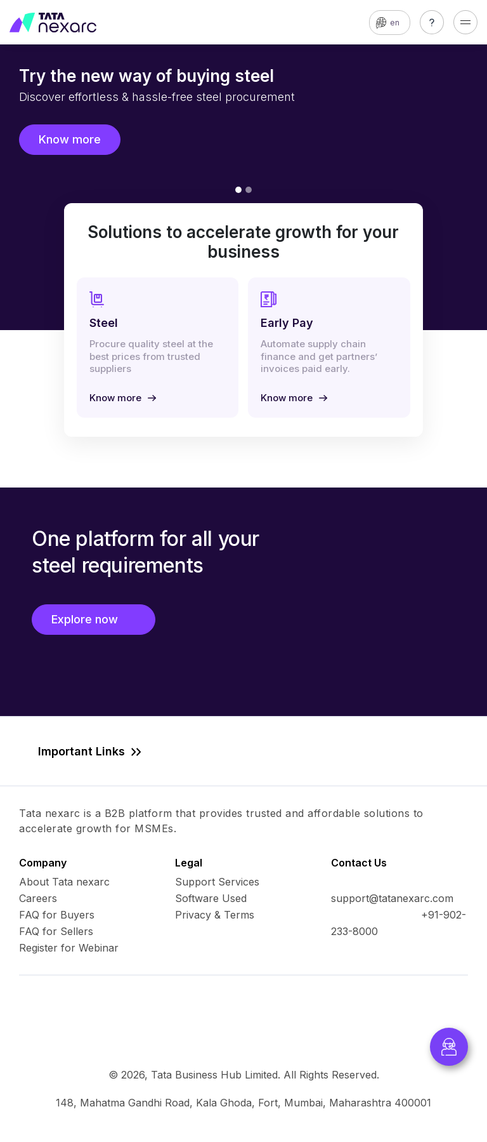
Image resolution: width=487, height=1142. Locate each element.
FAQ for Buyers (56, 914)
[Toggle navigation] (465, 22)
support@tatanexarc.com (392, 898)
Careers (38, 898)
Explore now (93, 619)
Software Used (211, 898)
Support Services (217, 881)
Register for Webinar (69, 947)
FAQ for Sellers (56, 931)
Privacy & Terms (214, 914)
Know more (70, 139)
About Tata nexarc (64, 881)
